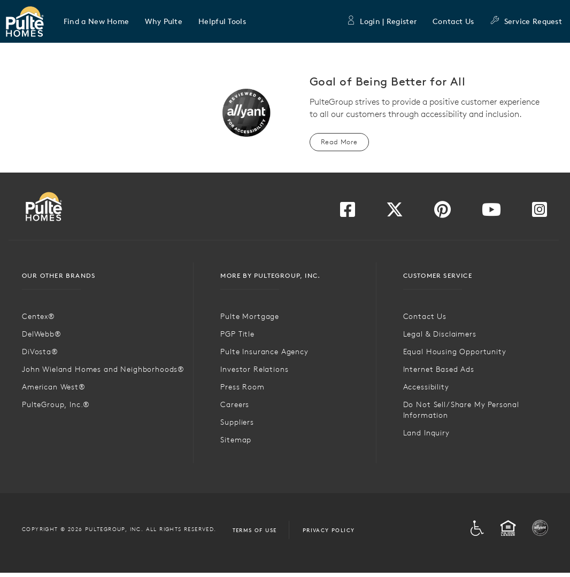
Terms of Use (255, 530)
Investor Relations (254, 369)
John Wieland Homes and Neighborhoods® (103, 369)
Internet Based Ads (438, 369)
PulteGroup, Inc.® (56, 404)
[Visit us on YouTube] (491, 212)
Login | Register (381, 21)
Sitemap (235, 440)
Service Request (526, 21)
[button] (96, 21)
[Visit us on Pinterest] (442, 212)
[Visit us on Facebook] (347, 212)
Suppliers (237, 422)
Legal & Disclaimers (439, 334)
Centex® (38, 316)
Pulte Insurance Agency (264, 351)
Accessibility (426, 387)
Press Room (242, 387)
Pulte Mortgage (249, 316)
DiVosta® (40, 351)
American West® (54, 387)
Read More (339, 141)
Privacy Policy (329, 530)
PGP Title (237, 334)
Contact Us (453, 21)
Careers (234, 404)
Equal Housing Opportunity (454, 351)
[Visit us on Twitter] (394, 212)
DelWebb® (41, 334)
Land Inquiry (426, 433)
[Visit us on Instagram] (539, 212)
